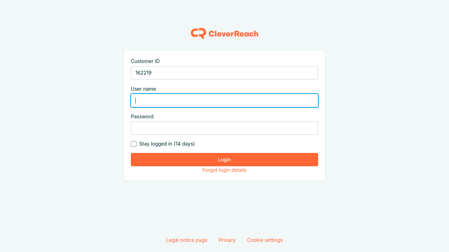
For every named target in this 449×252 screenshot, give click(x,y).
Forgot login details (224, 170)
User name (143, 89)
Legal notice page (186, 240)
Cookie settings (265, 240)
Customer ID (145, 61)
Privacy (227, 240)
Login (224, 159)
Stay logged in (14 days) (167, 144)
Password (142, 116)
